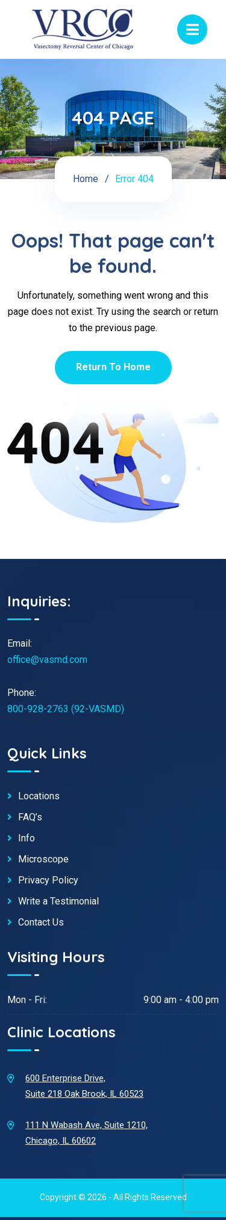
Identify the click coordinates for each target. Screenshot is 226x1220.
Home (85, 179)
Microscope (43, 859)
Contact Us (41, 922)
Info (26, 838)
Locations (39, 796)
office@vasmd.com (47, 659)
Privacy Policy (48, 880)
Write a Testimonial (58, 901)
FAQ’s (30, 817)
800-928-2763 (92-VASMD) (65, 709)
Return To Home (113, 367)
